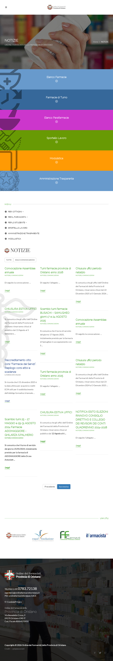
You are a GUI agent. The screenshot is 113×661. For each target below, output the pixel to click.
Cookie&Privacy (13, 602)
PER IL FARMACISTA (16, 217)
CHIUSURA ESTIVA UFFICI (21, 308)
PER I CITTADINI (14, 211)
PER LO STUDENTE (16, 222)
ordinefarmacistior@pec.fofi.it (22, 596)
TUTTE (9, 260)
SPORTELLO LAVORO (16, 227)
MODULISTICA (13, 238)
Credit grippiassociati (14, 649)
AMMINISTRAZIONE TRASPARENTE (22, 233)
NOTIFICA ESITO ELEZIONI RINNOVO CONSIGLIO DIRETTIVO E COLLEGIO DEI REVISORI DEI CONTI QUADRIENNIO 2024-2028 (92, 419)
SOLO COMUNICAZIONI (25, 260)
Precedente (50, 486)
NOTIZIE (7, 275)
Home (95, 42)
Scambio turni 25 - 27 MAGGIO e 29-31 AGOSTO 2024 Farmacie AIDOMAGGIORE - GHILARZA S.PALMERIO (20, 427)
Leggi (7, 290)
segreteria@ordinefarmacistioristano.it (22, 593)
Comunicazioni (17, 275)
